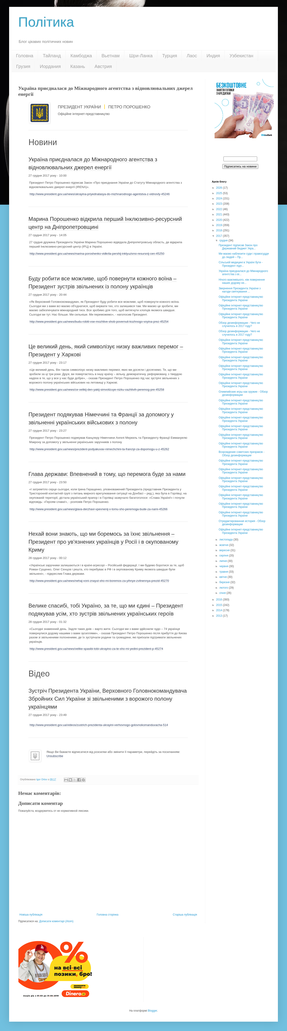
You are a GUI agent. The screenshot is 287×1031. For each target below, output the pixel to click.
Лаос (192, 55)
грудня (223, 240)
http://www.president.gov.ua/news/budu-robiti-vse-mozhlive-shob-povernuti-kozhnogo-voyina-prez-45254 (99, 321)
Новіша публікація (30, 914)
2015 (219, 605)
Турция (169, 55)
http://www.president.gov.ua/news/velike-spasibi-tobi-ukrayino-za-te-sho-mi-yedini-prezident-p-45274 (96, 648)
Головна (24, 55)
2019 (219, 225)
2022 (219, 209)
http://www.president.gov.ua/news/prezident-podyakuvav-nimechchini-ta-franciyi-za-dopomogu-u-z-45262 (99, 449)
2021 (219, 214)
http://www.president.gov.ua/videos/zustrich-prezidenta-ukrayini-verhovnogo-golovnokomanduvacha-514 (99, 725)
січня (222, 593)
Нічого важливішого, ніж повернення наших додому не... (242, 281)
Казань (77, 66)
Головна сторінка (107, 914)
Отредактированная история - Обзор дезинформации (242, 522)
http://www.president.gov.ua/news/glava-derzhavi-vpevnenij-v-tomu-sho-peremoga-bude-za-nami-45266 (98, 509)
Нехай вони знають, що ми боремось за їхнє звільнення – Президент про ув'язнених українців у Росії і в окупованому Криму (103, 542)
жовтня (224, 545)
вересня (225, 550)
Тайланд (52, 55)
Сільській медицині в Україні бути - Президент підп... (241, 264)
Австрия (103, 66)
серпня (224, 555)
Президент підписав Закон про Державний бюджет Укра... (238, 247)
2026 (219, 187)
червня (224, 566)
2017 (219, 236)
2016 (219, 599)
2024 (219, 198)
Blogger (152, 1010)
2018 (219, 230)
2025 (219, 193)
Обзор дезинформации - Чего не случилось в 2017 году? (239, 324)
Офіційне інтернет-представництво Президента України (241, 298)
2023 (219, 203)
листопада (226, 539)
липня (223, 561)
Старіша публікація (185, 914)
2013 (219, 615)
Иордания (50, 66)
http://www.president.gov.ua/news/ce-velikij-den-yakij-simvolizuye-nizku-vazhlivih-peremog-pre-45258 (97, 389)
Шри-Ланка (141, 55)
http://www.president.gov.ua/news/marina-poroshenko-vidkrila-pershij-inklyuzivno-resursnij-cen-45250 (97, 253)
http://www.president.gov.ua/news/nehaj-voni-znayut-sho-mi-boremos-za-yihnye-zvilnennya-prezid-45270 (99, 580)
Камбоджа (81, 55)
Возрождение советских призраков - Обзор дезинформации (241, 453)
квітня (223, 577)
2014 (219, 610)
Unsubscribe (54, 756)
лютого (224, 587)
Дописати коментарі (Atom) (56, 921)
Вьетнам (111, 55)
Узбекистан (241, 55)
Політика (46, 22)
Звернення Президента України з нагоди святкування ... (240, 290)
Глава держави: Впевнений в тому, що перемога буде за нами (106, 474)
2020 (219, 220)
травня (224, 571)
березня (224, 582)
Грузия (23, 66)
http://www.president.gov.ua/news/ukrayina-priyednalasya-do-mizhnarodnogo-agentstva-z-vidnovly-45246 (100, 194)
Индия (213, 55)
